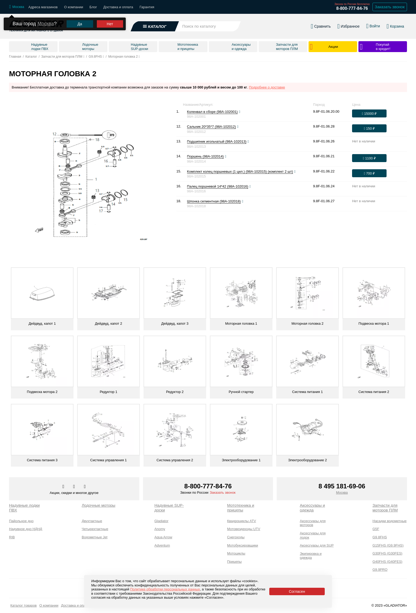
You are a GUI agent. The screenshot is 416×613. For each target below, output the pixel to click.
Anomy (159, 529)
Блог (93, 7)
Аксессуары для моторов (313, 523)
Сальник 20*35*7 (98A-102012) (211, 127)
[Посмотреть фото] (239, 111)
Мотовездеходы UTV (243, 529)
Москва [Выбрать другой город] (45, 23)
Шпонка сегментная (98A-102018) (214, 201)
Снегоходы (236, 537)
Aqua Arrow (163, 537)
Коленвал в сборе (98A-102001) (212, 112)
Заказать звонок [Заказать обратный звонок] (390, 7)
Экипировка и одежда (311, 556)
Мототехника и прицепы (240, 507)
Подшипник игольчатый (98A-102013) (216, 141)
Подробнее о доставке (267, 87)
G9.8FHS (379, 537)
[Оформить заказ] (369, 113)
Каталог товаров (23, 605)
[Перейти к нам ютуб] (85, 487)
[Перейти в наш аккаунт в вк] (64, 487)
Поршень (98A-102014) (205, 156)
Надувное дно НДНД (25, 529)
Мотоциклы (236, 553)
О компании (73, 7)
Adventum (162, 545)
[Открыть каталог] (155, 26)
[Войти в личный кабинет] (373, 26)
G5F (375, 529)
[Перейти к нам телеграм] (74, 487)
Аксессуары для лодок (313, 535)
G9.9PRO (379, 570)
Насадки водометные (389, 521)
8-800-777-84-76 (352, 8)
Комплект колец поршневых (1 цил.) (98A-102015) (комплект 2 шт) (240, 172)
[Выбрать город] (16, 7)
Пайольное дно (21, 521)
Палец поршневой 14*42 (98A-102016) (217, 186)
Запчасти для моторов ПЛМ (385, 507)
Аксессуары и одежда (312, 507)
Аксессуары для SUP (317, 545)
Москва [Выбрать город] (342, 492)
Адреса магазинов (43, 7)
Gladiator (161, 521)
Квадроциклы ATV (241, 521)
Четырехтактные (95, 529)
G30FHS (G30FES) (387, 553)
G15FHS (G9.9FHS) (388, 545)
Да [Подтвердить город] (79, 24)
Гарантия (147, 7)
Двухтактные (92, 521)
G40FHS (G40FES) (387, 562)
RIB (12, 537)
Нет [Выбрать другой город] (110, 24)
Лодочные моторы (98, 505)
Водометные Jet (94, 537)
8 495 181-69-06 (342, 486)
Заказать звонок (222, 492)
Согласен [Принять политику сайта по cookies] (297, 591)
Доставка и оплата (118, 7)
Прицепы (234, 562)
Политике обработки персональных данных (165, 589)
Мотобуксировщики (242, 545)
